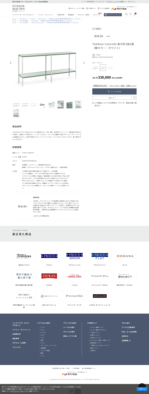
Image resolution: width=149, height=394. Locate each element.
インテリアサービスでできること (23, 15)
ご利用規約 (76, 368)
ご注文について (95, 332)
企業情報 (125, 340)
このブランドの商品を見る (41, 216)
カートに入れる (116, 91)
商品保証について (95, 343)
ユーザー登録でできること (98, 330)
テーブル (43, 332)
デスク (43, 335)
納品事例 (71, 15)
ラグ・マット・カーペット (49, 345)
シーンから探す (69, 327)
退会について (94, 348)
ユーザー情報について (97, 327)
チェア (43, 330)
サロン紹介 (126, 323)
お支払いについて (95, 337)
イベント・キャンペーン (46, 15)
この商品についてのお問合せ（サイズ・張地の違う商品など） (116, 104)
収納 (42, 340)
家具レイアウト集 (70, 336)
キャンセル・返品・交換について (123, 85)
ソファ (43, 327)
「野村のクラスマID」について (99, 345)
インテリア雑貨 (45, 350)
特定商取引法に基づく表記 (61, 368)
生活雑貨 (43, 348)
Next (84, 63)
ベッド (43, 337)
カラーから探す (69, 332)
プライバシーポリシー (19, 391)
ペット (43, 356)
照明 (42, 353)
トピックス (96, 15)
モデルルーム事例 (83, 15)
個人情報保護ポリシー (89, 368)
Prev (10, 63)
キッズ (43, 343)
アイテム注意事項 (128, 327)
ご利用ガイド (92, 323)
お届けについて (112, 98)
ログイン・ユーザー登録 (115, 1)
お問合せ (93, 350)
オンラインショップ (114, 15)
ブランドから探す (70, 323)
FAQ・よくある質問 (129, 332)
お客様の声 (60, 15)
